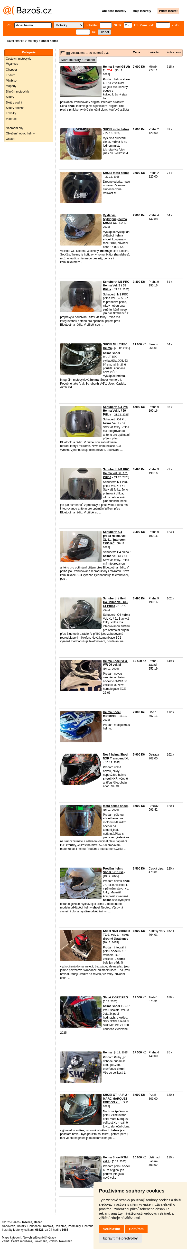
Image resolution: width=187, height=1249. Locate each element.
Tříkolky (11, 113)
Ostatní (10, 139)
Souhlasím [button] (111, 1229)
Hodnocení (35, 1226)
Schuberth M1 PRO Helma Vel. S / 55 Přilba (116, 285)
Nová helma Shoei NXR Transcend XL (116, 756)
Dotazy (21, 1226)
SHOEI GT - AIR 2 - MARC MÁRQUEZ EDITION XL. (116, 1098)
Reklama (60, 1226)
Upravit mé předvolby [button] (120, 1238)
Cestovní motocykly (18, 58)
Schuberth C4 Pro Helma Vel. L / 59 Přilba (115, 410)
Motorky (33, 41)
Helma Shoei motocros (112, 714)
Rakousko (65, 1241)
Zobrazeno (173, 52)
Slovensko (40, 1241)
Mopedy (11, 86)
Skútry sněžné (15, 108)
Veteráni (11, 119)
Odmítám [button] (136, 1229)
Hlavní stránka (15, 41)
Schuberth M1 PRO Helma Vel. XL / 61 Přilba (116, 473)
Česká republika (21, 1241)
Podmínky (74, 1226)
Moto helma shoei (115, 806)
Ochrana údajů (92, 1226)
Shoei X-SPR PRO (115, 997)
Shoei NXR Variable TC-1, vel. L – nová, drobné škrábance (116, 934)
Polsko (53, 1241)
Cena (136, 52)
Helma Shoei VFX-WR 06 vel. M (115, 663)
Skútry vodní (14, 102)
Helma (107, 1052)
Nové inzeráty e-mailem (78, 60)
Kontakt (48, 1226)
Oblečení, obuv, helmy (20, 133)
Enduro (10, 75)
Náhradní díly (14, 128)
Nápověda (8, 1226)
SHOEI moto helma (116, 129)
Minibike (11, 80)
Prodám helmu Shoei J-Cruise (113, 870)
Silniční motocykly (17, 91)
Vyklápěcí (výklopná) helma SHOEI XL (115, 219)
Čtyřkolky (12, 64)
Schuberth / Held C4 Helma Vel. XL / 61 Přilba (115, 602)
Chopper (11, 69)
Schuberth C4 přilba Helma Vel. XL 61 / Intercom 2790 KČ (114, 537)
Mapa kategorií (11, 1237)
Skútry (10, 97)
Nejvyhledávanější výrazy (39, 1237)
